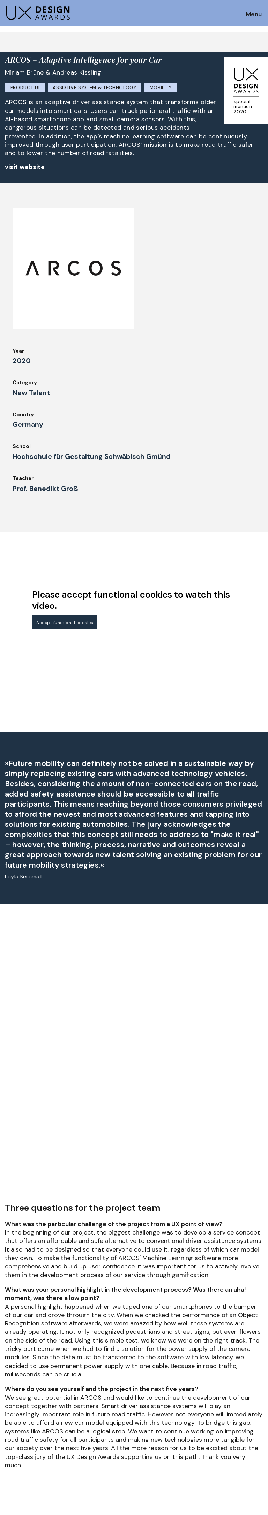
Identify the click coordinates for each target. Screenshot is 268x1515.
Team (144, 1391)
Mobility (161, 88)
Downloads (150, 1410)
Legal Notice (153, 1420)
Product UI (25, 88)
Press (210, 1391)
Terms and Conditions (231, 1410)
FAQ (10, 1403)
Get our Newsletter (35, 1341)
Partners (214, 1382)
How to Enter (22, 1384)
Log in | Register (223, 1420)
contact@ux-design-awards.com (67, 1449)
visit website (25, 167)
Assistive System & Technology (94, 88)
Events (80, 1420)
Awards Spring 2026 (96, 1410)
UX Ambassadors (92, 1391)
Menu (254, 14)
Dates (12, 1394)
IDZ (141, 1401)
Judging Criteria (91, 1382)
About (145, 1382)
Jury (10, 1413)
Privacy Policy (221, 1401)
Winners (81, 1401)
